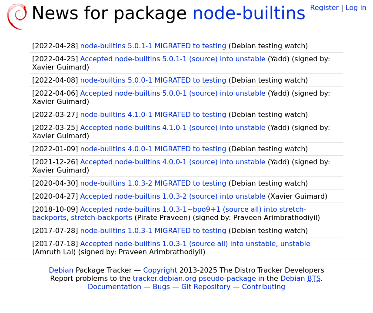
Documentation (114, 287)
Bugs (161, 287)
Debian (61, 270)
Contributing (264, 287)
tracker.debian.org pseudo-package (194, 278)
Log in (356, 7)
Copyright (160, 270)
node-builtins (249, 13)
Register (324, 7)
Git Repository (205, 287)
